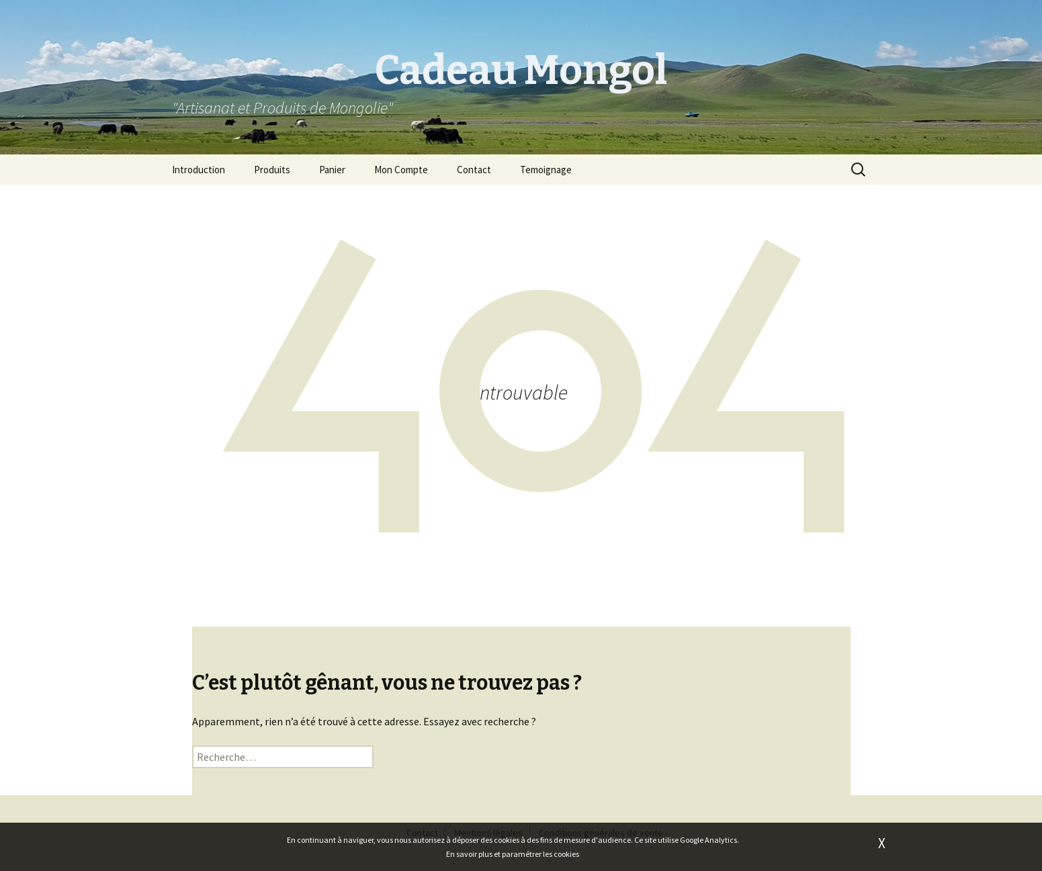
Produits (272, 169)
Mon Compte (401, 169)
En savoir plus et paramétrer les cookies (512, 854)
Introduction (198, 169)
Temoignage (546, 169)
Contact (474, 169)
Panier (332, 169)
